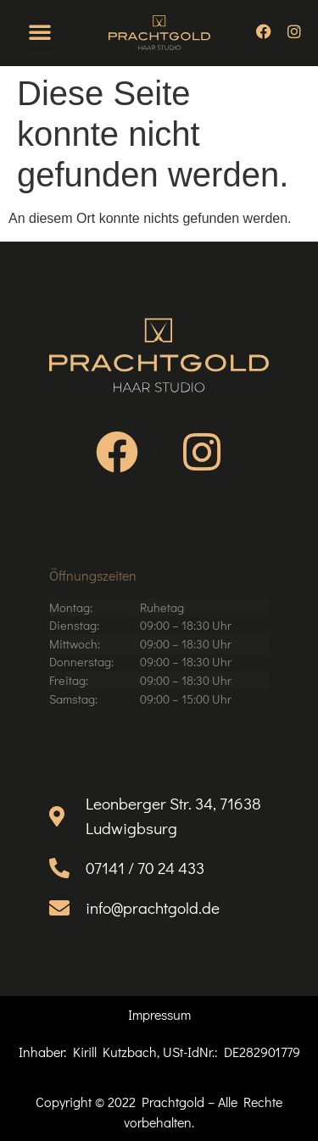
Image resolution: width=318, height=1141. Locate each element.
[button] (40, 31)
